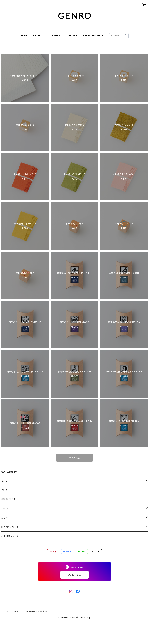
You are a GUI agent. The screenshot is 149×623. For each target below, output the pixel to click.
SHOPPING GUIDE (93, 35)
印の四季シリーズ (9, 527)
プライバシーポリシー (13, 611)
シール (4, 508)
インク (4, 490)
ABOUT (37, 35)
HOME (24, 35)
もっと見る (74, 457)
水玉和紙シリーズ (9, 536)
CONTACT (72, 35)
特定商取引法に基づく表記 (37, 611)
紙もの (4, 517)
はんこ (4, 480)
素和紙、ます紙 (8, 499)
